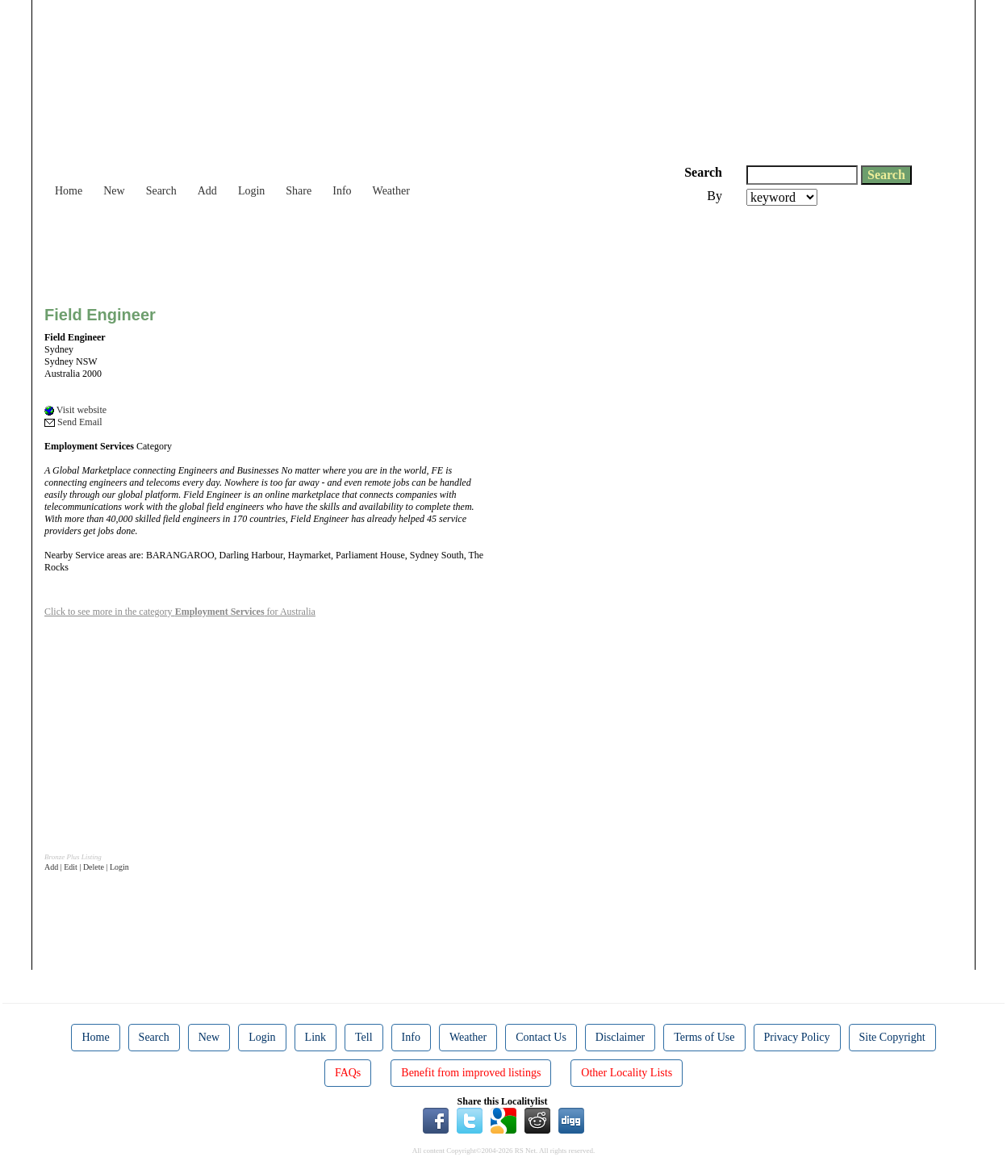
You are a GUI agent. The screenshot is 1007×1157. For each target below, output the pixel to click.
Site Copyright (892, 1037)
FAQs (348, 1073)
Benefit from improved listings (471, 1073)
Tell (364, 1037)
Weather (391, 191)
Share (298, 191)
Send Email (73, 422)
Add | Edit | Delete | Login (86, 867)
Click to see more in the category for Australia (179, 611)
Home (68, 191)
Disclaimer (620, 1037)
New (113, 191)
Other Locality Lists (626, 1073)
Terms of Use (704, 1037)
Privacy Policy (797, 1037)
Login (251, 191)
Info (341, 191)
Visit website (75, 410)
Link (315, 1037)
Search (161, 191)
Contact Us (541, 1037)
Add (207, 191)
